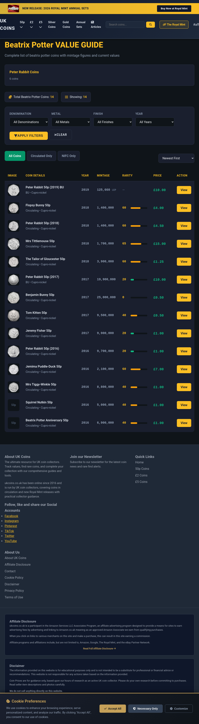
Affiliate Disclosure (18, 564)
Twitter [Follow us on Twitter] (9, 536)
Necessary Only (145, 708)
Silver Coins (52, 24)
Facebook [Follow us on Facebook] (11, 516)
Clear (60, 135)
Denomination (20, 113)
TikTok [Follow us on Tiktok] (9, 531)
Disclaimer (12, 584)
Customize (179, 708)
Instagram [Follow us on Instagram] (12, 521)
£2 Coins (141, 475)
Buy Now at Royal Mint (174, 8)
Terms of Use (14, 597)
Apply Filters (28, 135)
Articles (96, 25)
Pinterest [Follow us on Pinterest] (11, 526)
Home (139, 462)
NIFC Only (69, 156)
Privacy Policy (14, 591)
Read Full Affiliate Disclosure (99, 648)
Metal (56, 113)
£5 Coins (141, 482)
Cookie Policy (14, 577)
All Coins (15, 156)
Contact (10, 571)
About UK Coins (15, 558)
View (184, 190)
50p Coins (142, 469)
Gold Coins (66, 24)
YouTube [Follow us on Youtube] (11, 541)
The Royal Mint (174, 24)
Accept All (112, 708)
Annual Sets (80, 24)
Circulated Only (41, 156)
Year (139, 113)
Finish (98, 113)
